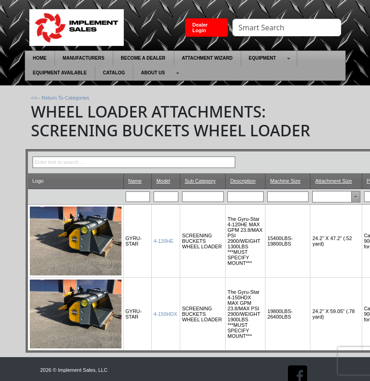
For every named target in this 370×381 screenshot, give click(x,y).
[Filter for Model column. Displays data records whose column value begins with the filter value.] (166, 196)
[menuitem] (40, 58)
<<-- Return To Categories (60, 98)
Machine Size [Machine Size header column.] (285, 181)
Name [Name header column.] (135, 181)
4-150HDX (165, 314)
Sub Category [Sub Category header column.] (200, 181)
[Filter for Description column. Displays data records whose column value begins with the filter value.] (246, 196)
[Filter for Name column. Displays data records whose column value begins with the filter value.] (138, 196)
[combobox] (327, 196)
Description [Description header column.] (242, 181)
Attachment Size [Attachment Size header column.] (333, 181)
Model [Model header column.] (163, 181)
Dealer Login (200, 27)
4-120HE (163, 241)
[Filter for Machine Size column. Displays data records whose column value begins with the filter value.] (288, 196)
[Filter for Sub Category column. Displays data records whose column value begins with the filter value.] (203, 196)
